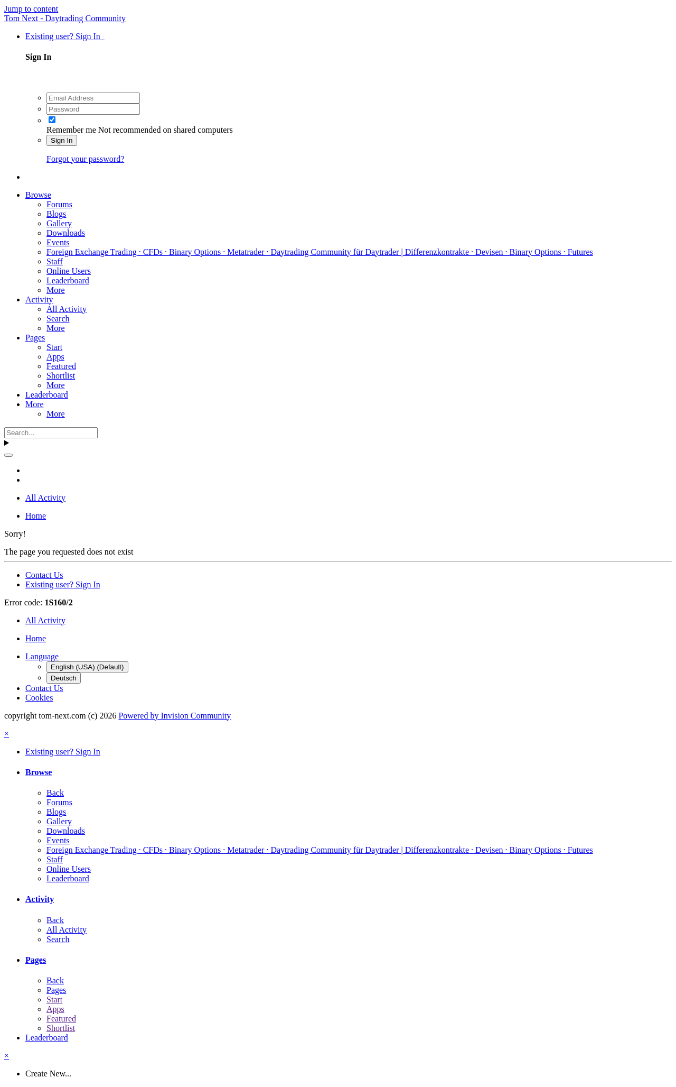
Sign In (62, 140)
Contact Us (44, 574)
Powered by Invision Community (174, 715)
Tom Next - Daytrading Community (65, 18)
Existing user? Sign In (65, 36)
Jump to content (31, 8)
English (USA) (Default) (87, 667)
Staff (54, 261)
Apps (55, 356)
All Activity (66, 309)
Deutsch (64, 678)
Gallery (59, 223)
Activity (39, 299)
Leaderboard (67, 280)
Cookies (39, 697)
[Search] (51, 432)
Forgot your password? (85, 158)
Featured (61, 366)
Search (58, 318)
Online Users (68, 270)
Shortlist (60, 375)
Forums (59, 204)
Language (42, 656)
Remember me (71, 129)
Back (55, 792)
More (55, 289)
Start (54, 347)
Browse (38, 194)
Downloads (65, 232)
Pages (35, 337)
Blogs (56, 213)
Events (58, 242)
